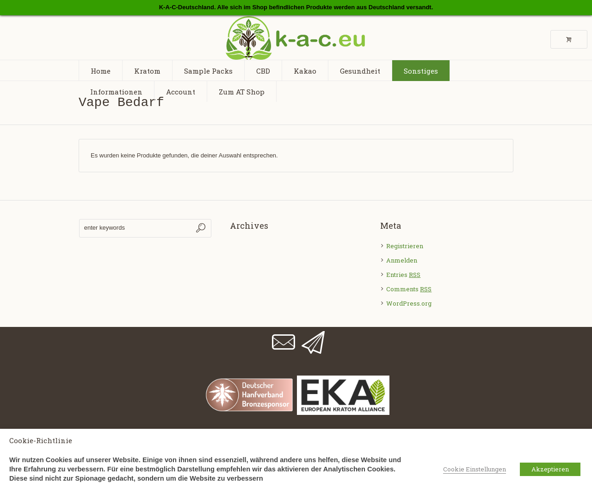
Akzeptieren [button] (550, 469)
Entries (403, 274)
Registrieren (404, 246)
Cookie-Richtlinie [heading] (40, 440)
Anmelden (401, 260)
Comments (409, 289)
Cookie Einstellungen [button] (474, 469)
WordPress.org (409, 303)
